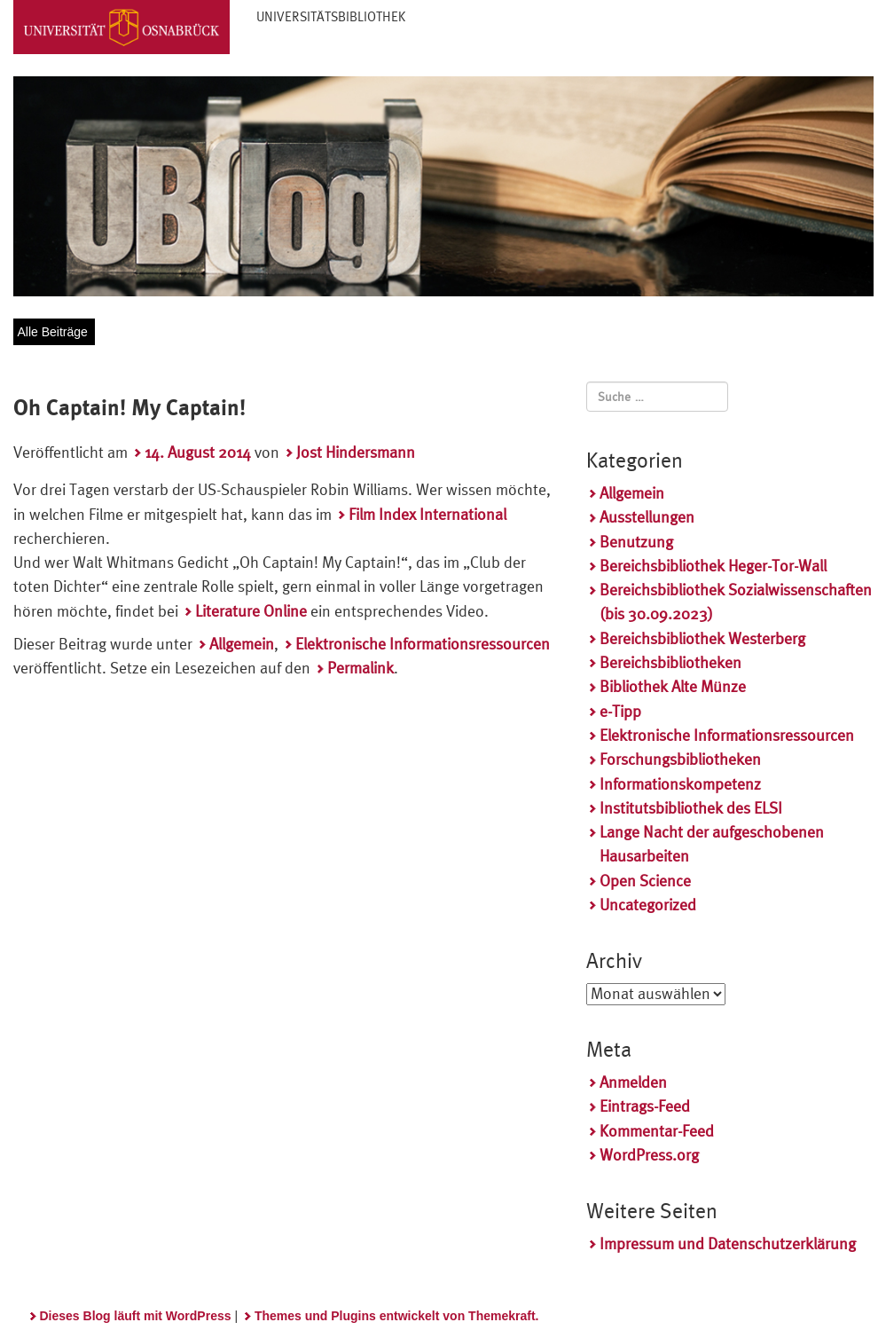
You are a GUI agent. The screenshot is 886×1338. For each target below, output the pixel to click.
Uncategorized (648, 904)
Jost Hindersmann (355, 452)
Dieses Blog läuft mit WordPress (135, 1316)
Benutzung (636, 541)
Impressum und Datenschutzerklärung (728, 1243)
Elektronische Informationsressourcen (422, 643)
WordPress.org (649, 1154)
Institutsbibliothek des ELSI (691, 808)
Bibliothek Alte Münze (673, 686)
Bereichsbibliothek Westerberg (702, 638)
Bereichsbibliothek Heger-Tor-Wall (713, 565)
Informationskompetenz (680, 784)
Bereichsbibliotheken (670, 662)
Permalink (360, 667)
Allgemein (241, 643)
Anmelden (633, 1082)
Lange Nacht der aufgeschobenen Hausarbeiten (712, 843)
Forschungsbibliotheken (680, 759)
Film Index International (427, 514)
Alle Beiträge (53, 332)
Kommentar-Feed (657, 1131)
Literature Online (251, 611)
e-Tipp (620, 711)
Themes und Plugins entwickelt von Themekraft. (397, 1316)
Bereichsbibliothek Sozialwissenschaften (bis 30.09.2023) (736, 601)
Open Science (645, 880)
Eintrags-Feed (645, 1106)
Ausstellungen (647, 517)
